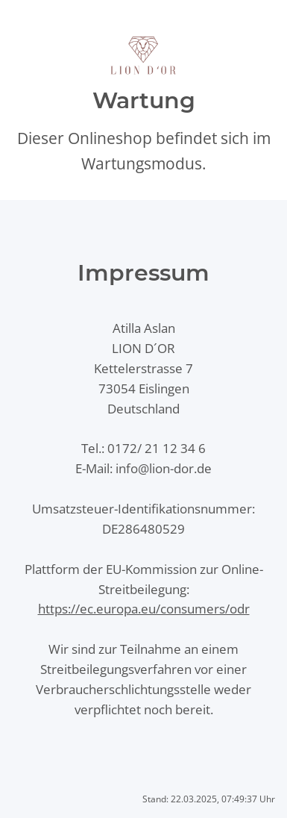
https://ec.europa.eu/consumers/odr (144, 608)
